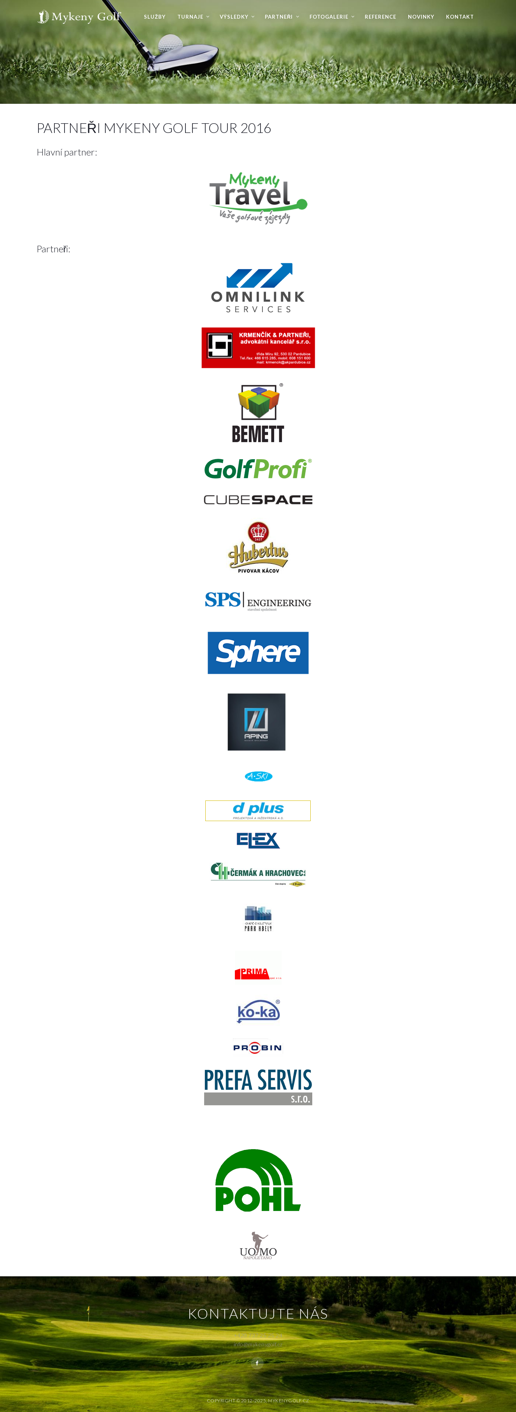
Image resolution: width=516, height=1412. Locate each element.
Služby (155, 17)
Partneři (279, 17)
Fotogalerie (329, 17)
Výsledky (234, 17)
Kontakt (460, 17)
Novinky (421, 17)
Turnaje (190, 17)
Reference (380, 17)
